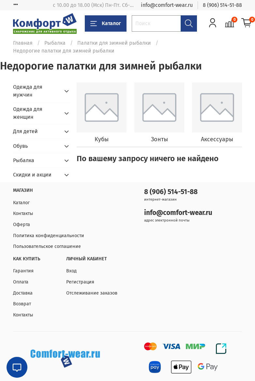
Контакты (23, 213)
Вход (71, 271)
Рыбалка (55, 43)
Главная (23, 43)
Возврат (22, 304)
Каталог (105, 23)
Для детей (25, 131)
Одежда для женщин (27, 113)
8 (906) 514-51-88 (222, 5)
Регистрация (80, 282)
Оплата (20, 282)
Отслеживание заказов (91, 293)
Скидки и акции (32, 175)
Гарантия (23, 271)
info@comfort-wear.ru (167, 5)
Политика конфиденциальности (48, 235)
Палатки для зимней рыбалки (114, 43)
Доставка (23, 293)
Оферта (21, 224)
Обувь (20, 146)
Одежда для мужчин (27, 91)
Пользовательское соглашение (47, 246)
